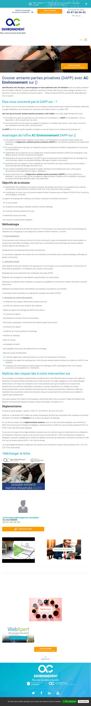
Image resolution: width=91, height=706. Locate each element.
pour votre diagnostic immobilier (49, 11)
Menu (83, 39)
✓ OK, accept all (69, 701)
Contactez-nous (23, 529)
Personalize (83, 701)
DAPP (44, 102)
